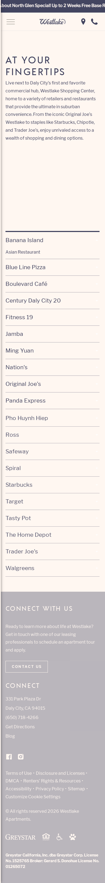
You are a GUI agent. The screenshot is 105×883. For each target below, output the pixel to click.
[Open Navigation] (10, 22)
